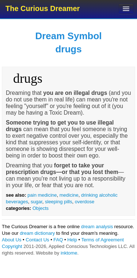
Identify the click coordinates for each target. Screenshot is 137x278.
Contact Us (37, 239)
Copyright (12, 246)
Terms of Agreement (102, 239)
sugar (36, 201)
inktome (69, 253)
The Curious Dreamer (42, 8)
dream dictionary (37, 233)
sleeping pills (58, 201)
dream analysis (97, 226)
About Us (11, 239)
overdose (84, 201)
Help (72, 239)
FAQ (58, 239)
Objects (41, 208)
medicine (69, 195)
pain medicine (42, 195)
